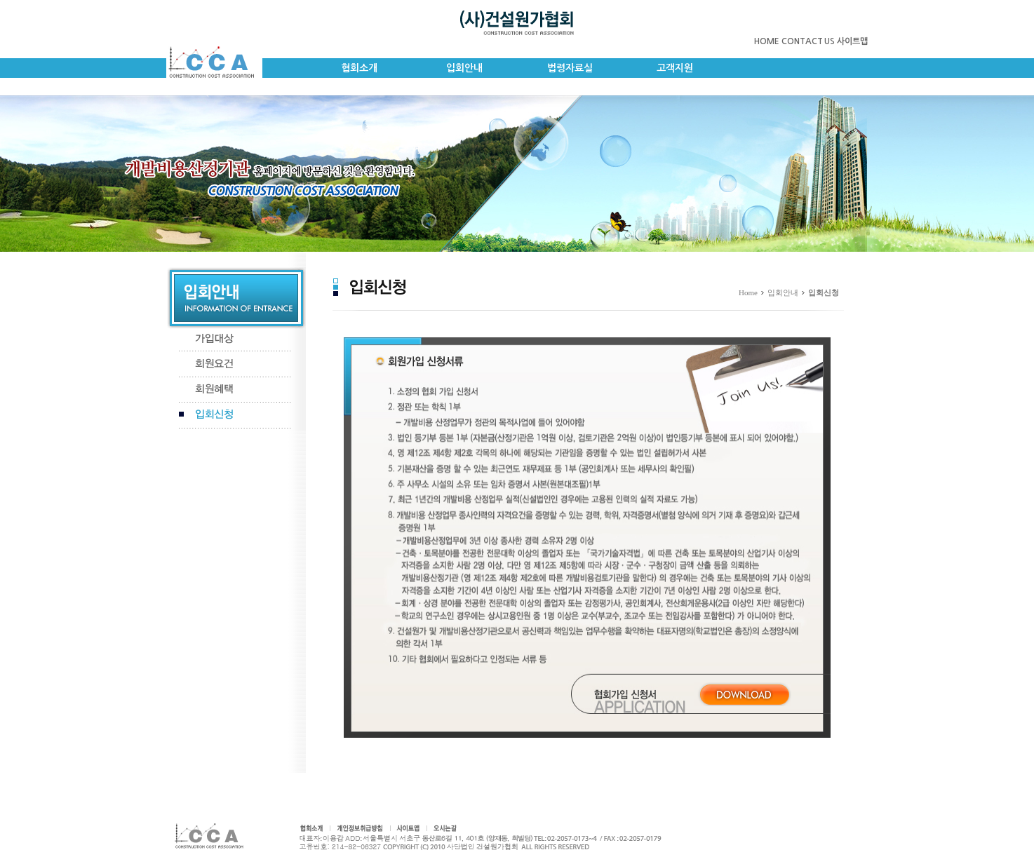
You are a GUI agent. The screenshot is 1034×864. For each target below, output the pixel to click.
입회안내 (464, 68)
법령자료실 (570, 68)
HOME (766, 41)
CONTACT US (808, 41)
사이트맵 (852, 41)
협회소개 (359, 68)
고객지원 (675, 68)
